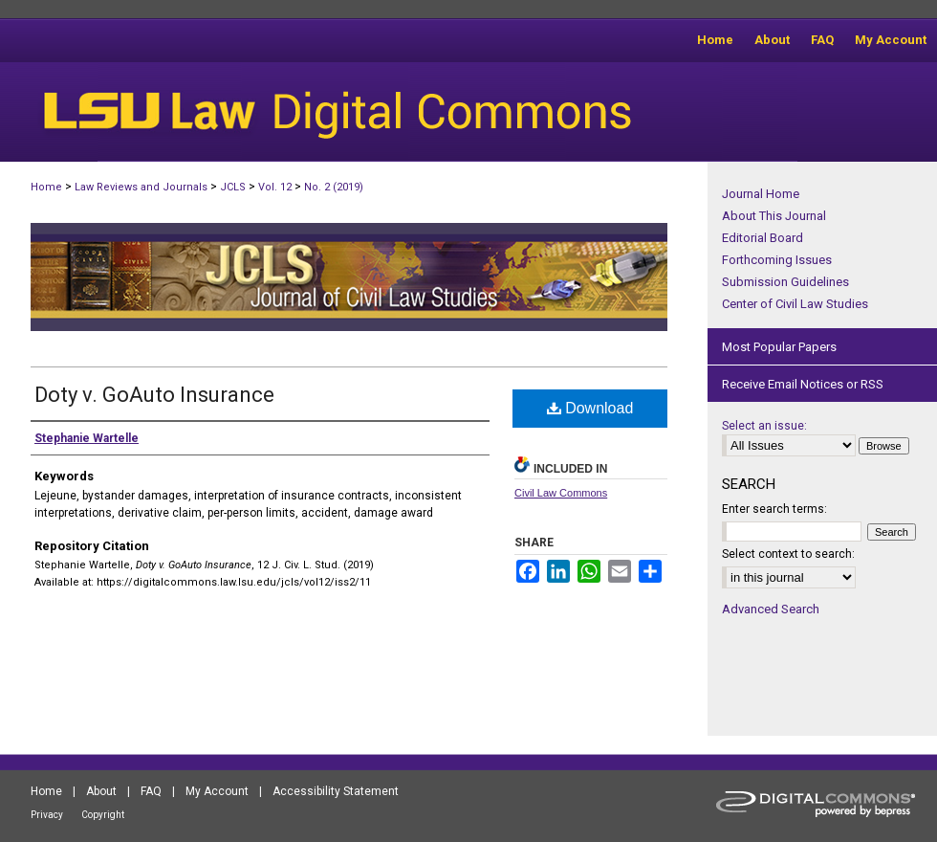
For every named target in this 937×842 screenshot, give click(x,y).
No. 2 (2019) (333, 187)
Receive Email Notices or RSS (802, 384)
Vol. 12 (275, 187)
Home (46, 187)
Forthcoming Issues (777, 260)
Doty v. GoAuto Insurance (154, 395)
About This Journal (774, 216)
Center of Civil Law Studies (795, 304)
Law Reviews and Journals (141, 187)
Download (590, 408)
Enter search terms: (774, 509)
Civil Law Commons (560, 493)
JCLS (233, 187)
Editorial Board (762, 238)
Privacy (47, 814)
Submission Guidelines (785, 282)
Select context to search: (788, 554)
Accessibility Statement (335, 791)
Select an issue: (764, 425)
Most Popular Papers (779, 347)
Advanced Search (770, 609)
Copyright (102, 814)
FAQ (151, 791)
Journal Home (760, 194)
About (101, 791)
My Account (217, 791)
